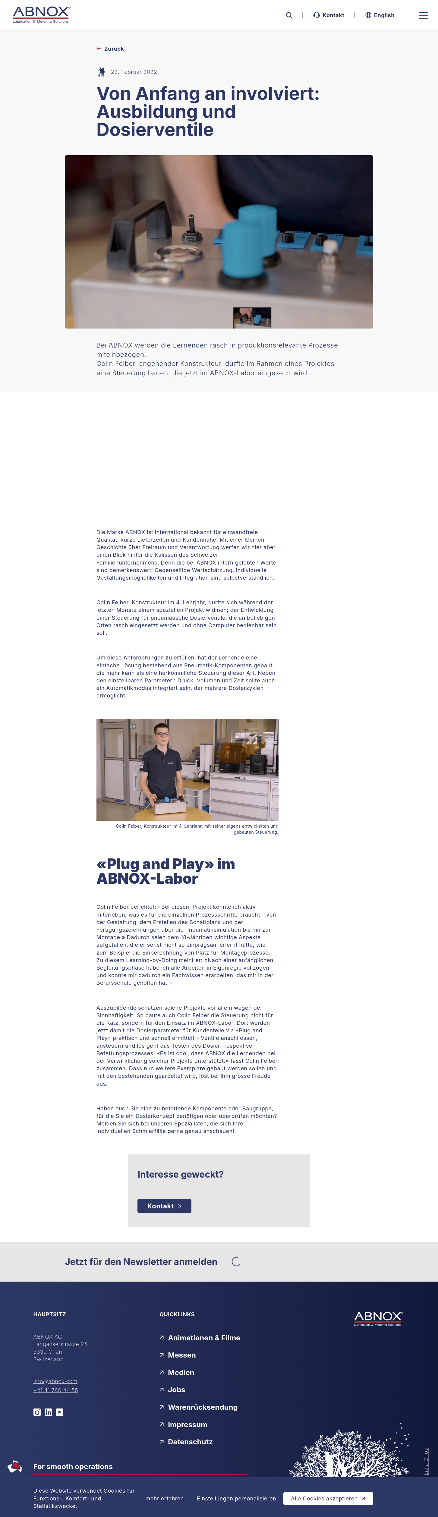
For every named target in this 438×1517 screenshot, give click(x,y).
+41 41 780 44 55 (55, 1390)
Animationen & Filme (199, 1337)
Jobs (172, 1389)
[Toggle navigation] (423, 15)
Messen (177, 1355)
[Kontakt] (164, 1206)
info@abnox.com (55, 1381)
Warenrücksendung (198, 1407)
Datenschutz (186, 1441)
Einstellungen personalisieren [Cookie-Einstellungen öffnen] (236, 1498)
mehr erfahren (165, 1498)
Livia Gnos (426, 1461)
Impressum (183, 1424)
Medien (176, 1372)
